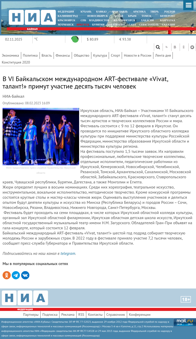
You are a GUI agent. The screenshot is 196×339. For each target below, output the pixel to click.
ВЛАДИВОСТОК (99, 20)
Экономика (10, 55)
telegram (67, 253)
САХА (132, 24)
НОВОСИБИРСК (97, 16)
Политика (30, 55)
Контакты (95, 314)
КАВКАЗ (101, 11)
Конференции (140, 314)
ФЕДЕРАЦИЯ (66, 11)
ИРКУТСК (83, 24)
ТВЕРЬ (154, 11)
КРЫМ (132, 16)
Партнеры (31, 314)
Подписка (49, 314)
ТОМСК (147, 16)
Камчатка (167, 20)
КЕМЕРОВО (167, 16)
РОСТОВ (169, 11)
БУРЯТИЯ (98, 24)
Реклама (68, 314)
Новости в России (137, 55)
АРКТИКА (139, 11)
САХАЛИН (168, 24)
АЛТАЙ (118, 16)
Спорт (115, 55)
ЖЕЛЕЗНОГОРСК (124, 20)
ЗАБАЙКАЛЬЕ (116, 24)
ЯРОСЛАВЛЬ (120, 11)
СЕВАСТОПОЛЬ (148, 24)
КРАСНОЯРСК (66, 20)
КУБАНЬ (86, 11)
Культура (100, 55)
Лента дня (163, 55)
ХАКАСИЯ (147, 20)
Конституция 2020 (16, 62)
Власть (47, 55)
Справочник (115, 314)
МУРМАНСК (66, 24)
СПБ (83, 20)
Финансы (63, 55)
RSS (81, 314)
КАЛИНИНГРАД (68, 16)
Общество (81, 55)
